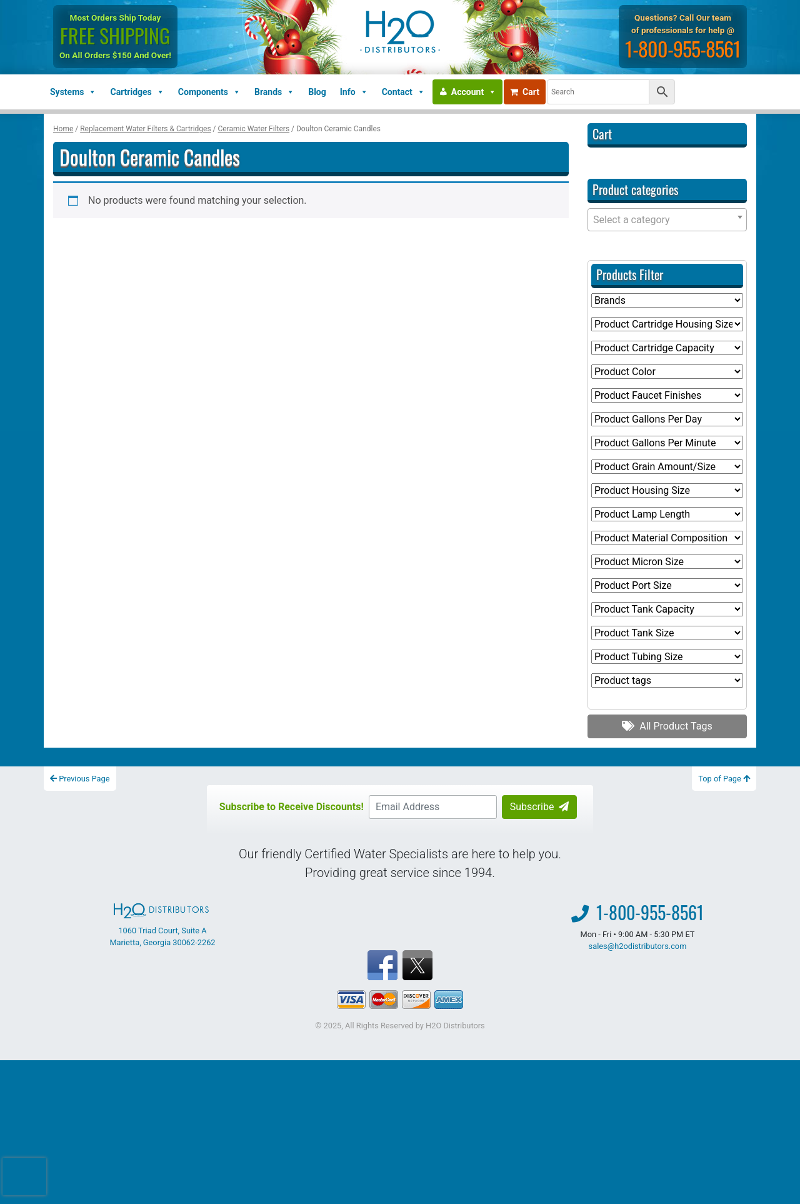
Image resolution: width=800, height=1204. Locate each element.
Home (63, 128)
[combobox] (667, 219)
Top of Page (724, 778)
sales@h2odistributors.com (638, 946)
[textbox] (667, 220)
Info (354, 91)
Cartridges (137, 91)
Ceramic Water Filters (254, 128)
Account (473, 91)
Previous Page (80, 778)
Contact (403, 91)
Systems (73, 91)
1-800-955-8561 (683, 48)
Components (209, 91)
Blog (317, 92)
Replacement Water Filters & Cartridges (145, 128)
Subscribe (539, 807)
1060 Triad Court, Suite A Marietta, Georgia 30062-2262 (162, 925)
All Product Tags (667, 726)
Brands (274, 91)
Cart (524, 92)
